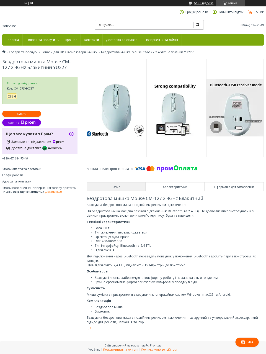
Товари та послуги (40, 40)
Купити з (21, 123)
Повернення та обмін (161, 40)
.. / (89, 328)
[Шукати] (197, 25)
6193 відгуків (204, 3)
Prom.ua (156, 345)
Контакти (91, 40)
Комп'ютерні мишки (82, 52)
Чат (247, 342)
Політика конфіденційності (159, 349)
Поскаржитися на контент (120, 349)
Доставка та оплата (121, 40)
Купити (21, 113)
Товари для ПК (52, 52)
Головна (12, 40)
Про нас (71, 40)
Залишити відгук (230, 12)
